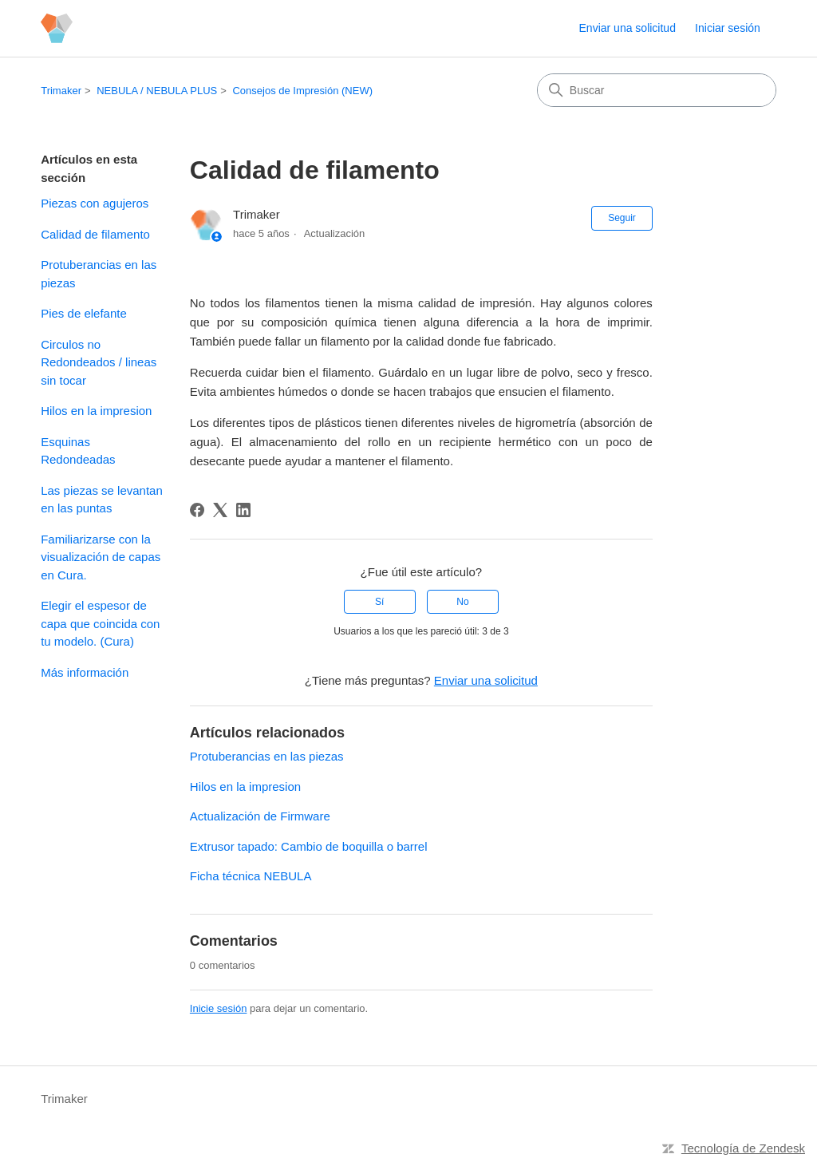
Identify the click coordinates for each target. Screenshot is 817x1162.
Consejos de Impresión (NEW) (302, 91)
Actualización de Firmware (260, 816)
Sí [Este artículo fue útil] (379, 601)
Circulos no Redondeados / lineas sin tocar (98, 362)
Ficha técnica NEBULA (251, 876)
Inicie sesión (218, 1008)
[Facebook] (197, 510)
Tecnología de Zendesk (743, 1148)
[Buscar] (657, 90)
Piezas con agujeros (94, 203)
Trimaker (61, 91)
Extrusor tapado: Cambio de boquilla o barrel (309, 846)
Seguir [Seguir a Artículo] (622, 217)
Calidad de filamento (95, 234)
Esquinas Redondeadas (78, 451)
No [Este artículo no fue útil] (462, 601)
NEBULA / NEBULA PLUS (157, 91)
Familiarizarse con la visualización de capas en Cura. (100, 557)
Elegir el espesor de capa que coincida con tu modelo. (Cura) (100, 623)
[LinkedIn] (243, 510)
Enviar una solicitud (627, 28)
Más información (84, 672)
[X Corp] (220, 510)
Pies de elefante (84, 313)
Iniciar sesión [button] (727, 28)
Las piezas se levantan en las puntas (102, 500)
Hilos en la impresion (96, 410)
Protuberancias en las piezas (98, 274)
